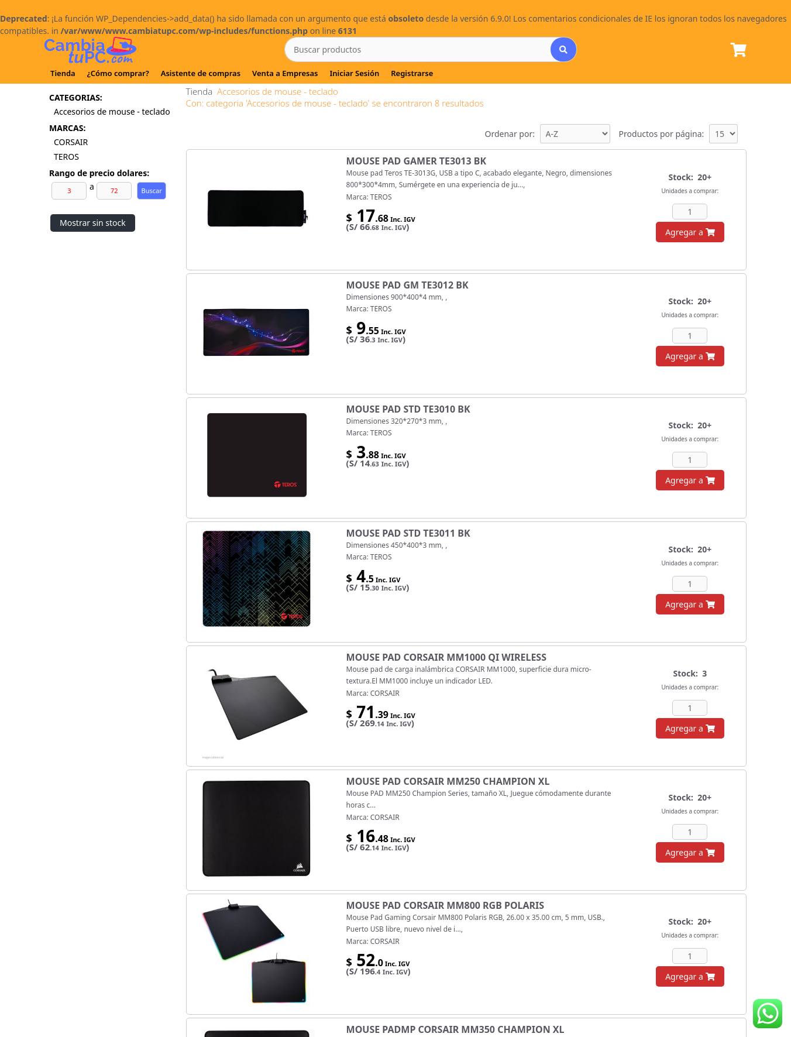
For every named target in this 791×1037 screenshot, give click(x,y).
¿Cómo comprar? (118, 73)
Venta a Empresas (285, 73)
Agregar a (689, 232)
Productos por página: (661, 133)
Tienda (62, 73)
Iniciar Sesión (354, 73)
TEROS (66, 156)
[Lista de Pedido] (739, 51)
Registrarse (412, 73)
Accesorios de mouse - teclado (113, 111)
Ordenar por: (509, 133)
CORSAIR (71, 141)
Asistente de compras (200, 73)
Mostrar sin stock (93, 222)
